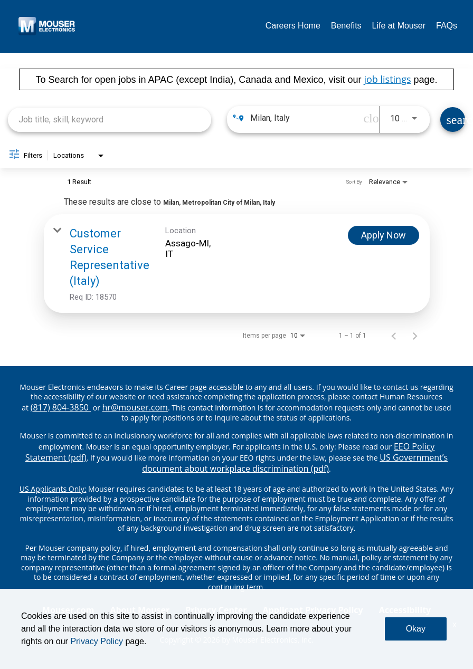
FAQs (446, 25)
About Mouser (139, 610)
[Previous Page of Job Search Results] (393, 335)
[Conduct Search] (452, 119)
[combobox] (109, 119)
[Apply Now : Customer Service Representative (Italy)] (383, 235)
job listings (387, 79)
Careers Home (293, 25)
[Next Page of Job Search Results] (414, 335)
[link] (237, 263)
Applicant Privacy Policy (313, 610)
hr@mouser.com (135, 407)
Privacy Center (216, 610)
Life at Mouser (398, 25)
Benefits (346, 25)
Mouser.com (68, 610)
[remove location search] (368, 118)
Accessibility (405, 610)
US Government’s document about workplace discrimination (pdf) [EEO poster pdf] (295, 463)
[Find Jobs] (452, 119)
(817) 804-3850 (61, 407)
